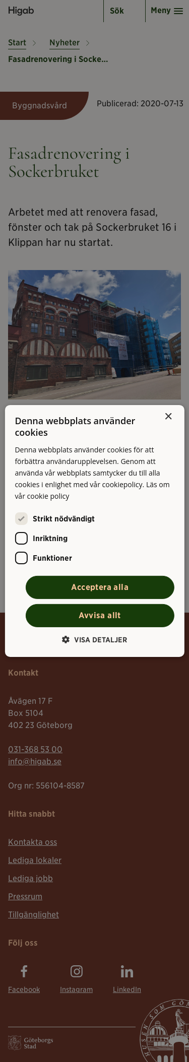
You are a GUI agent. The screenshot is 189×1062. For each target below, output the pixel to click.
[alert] (94, 531)
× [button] (168, 417)
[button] (94, 639)
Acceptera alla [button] (100, 587)
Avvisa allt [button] (99, 615)
